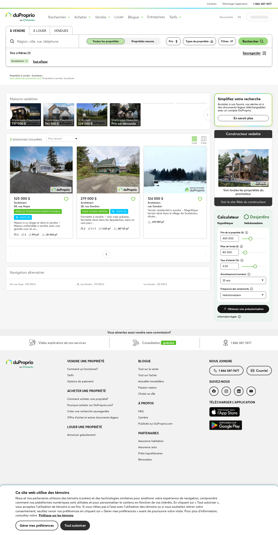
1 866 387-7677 (262, 4)
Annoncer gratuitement (81, 435)
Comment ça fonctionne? (82, 369)
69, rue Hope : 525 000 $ (23, 284)
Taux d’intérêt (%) (231, 260)
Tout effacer (40, 61)
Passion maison (147, 387)
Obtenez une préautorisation (243, 309)
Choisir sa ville (146, 393)
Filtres (227, 41)
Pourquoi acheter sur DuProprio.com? (90, 405)
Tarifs (70, 375)
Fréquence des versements (236, 288)
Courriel (259, 370)
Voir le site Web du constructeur (243, 202)
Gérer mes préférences (37, 525)
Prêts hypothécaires (150, 453)
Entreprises (156, 17)
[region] (139, 510)
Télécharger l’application (234, 3)
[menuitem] (101, 371)
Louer (119, 17)
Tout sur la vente (148, 369)
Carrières (211, 3)
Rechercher (253, 41)
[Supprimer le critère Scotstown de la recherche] (19, 61)
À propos (146, 403)
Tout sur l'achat (147, 375)
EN (239, 17)
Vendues (61, 31)
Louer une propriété (84, 427)
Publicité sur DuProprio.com (155, 423)
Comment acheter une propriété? (87, 399)
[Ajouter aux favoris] (66, 199)
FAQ (141, 411)
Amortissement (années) (235, 274)
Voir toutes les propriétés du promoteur (243, 192)
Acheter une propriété (86, 391)
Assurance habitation (151, 441)
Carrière (143, 417)
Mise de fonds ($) (231, 246)
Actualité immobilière (151, 381)
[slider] (250, 238)
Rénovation (145, 459)
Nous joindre (226, 17)
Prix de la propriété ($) (234, 232)
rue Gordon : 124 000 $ (155, 284)
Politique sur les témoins (56, 515)
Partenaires (148, 433)
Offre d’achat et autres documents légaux (92, 417)
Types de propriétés (199, 41)
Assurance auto (147, 447)
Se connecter (259, 17)
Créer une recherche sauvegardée (88, 411)
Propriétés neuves (142, 41)
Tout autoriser (75, 525)
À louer (39, 31)
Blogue (144, 361)
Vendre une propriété (85, 361)
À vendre (17, 31)
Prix (173, 41)
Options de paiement (80, 381)
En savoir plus (243, 118)
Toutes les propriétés (106, 41)
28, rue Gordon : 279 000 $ (90, 284)
